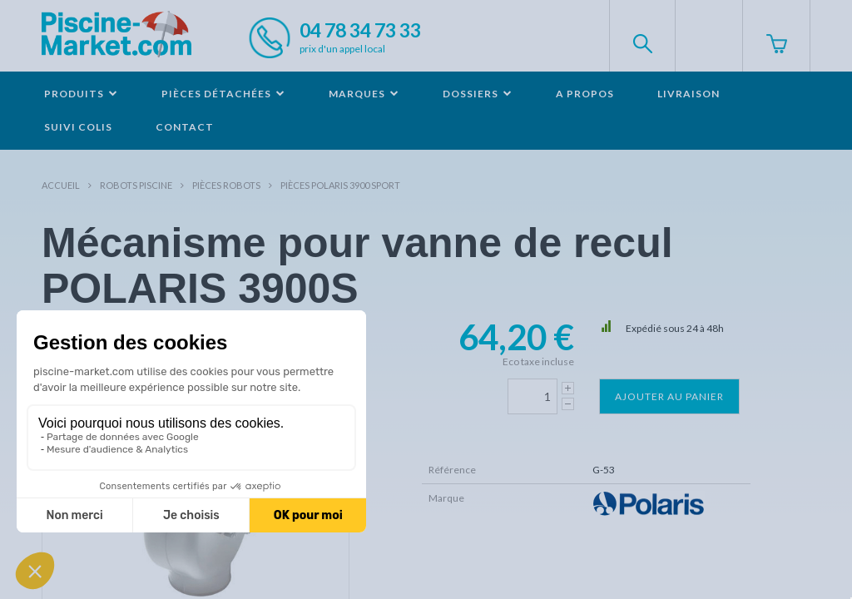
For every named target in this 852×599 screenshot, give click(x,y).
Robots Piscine (136, 185)
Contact (185, 127)
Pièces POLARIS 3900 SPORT (340, 185)
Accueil (61, 185)
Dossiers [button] (478, 93)
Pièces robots (226, 185)
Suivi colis (78, 127)
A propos (585, 93)
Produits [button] (81, 93)
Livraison (688, 93)
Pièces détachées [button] (223, 93)
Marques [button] (364, 93)
